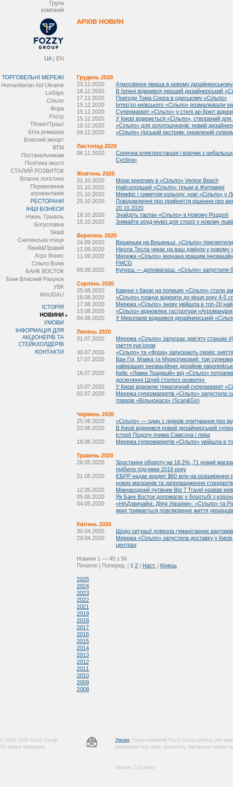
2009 (83, 682)
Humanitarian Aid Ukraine (32, 85)
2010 (83, 675)
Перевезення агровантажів (47, 190)
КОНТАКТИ (49, 352)
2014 (83, 648)
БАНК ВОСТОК (45, 271)
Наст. (149, 565)
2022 (83, 600)
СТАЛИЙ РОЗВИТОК (37, 171)
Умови (122, 740)
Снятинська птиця (41, 240)
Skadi (57, 232)
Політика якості (44, 163)
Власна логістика (42, 179)
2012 (83, 662)
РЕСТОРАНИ (47, 201)
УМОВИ (54, 322)
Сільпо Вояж (48, 263)
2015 (83, 641)
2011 (83, 669)
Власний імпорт (44, 140)
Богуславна (49, 224)
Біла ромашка (46, 132)
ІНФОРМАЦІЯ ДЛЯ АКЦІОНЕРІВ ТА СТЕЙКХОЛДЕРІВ (40, 337)
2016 (83, 634)
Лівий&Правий (45, 248)
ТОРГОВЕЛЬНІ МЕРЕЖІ (33, 77)
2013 (83, 655)
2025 (83, 579)
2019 (83, 614)
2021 (83, 607)
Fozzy (56, 116)
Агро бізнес (49, 256)
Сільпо (55, 101)
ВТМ (58, 147)
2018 (83, 620)
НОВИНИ (52, 315)
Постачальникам (42, 155)
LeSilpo (54, 93)
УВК (58, 287)
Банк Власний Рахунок (35, 279)
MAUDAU (52, 295)
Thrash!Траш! (47, 124)
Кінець (168, 565)
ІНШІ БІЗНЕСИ (45, 209)
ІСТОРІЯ (53, 307)
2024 (83, 586)
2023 (83, 593)
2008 (83, 689)
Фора (57, 108)
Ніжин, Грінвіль (45, 217)
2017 (83, 627)
